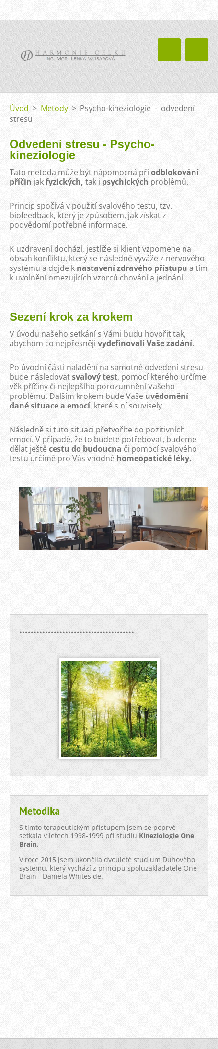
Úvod (19, 108)
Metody (54, 108)
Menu (196, 49)
